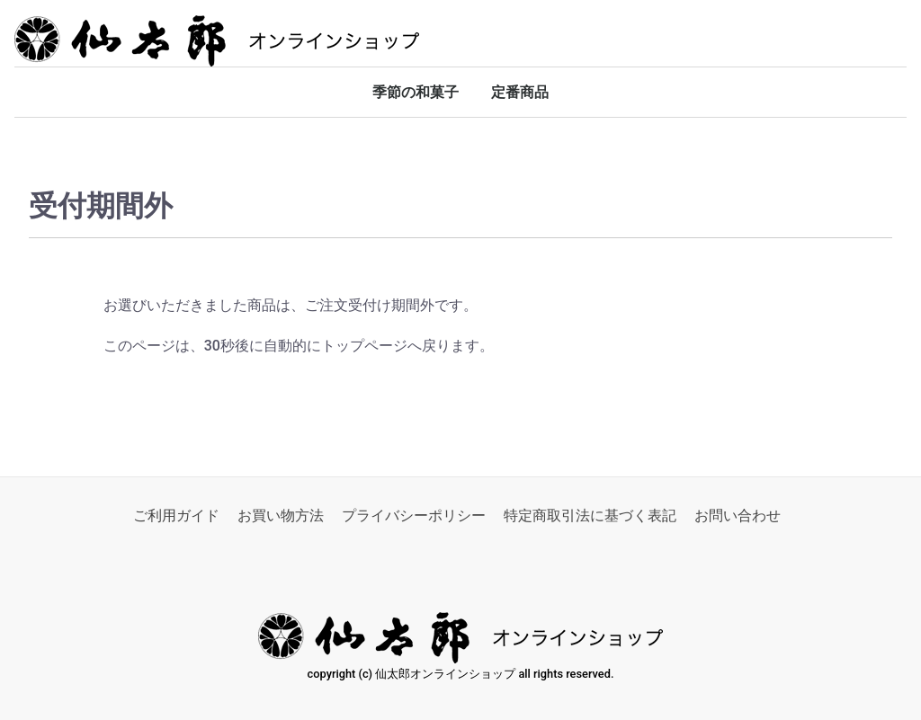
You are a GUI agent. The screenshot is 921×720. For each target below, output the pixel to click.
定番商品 (520, 92)
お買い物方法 (280, 515)
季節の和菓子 (415, 92)
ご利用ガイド (176, 515)
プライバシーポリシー (414, 515)
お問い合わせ (737, 515)
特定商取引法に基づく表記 (590, 515)
